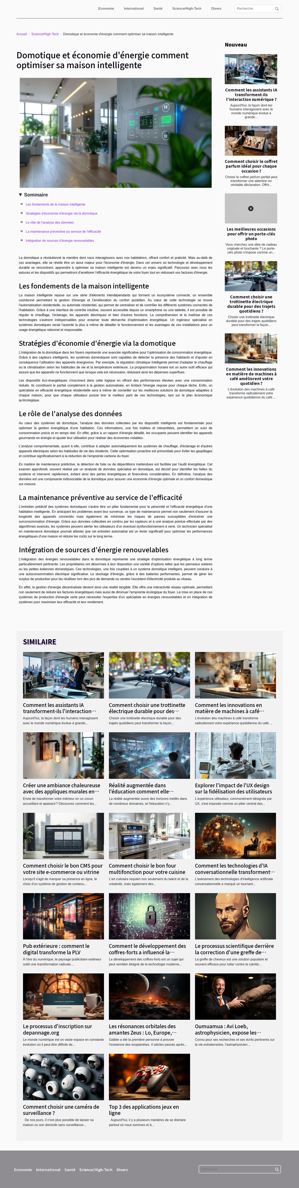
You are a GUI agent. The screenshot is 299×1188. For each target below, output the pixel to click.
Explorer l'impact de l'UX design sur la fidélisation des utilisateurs (233, 788)
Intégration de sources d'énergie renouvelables (60, 240)
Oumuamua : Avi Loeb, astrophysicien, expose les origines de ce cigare (225, 1032)
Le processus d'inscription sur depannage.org (57, 1029)
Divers (216, 8)
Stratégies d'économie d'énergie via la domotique (62, 213)
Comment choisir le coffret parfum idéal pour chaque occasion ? (251, 166)
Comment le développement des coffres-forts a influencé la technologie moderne (147, 952)
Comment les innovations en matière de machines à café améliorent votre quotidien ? (251, 376)
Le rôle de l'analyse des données (50, 222)
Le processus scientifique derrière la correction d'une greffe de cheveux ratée (234, 952)
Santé (158, 8)
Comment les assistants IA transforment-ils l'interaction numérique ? (251, 94)
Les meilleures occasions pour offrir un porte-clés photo (251, 233)
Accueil (21, 34)
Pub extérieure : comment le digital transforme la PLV (56, 949)
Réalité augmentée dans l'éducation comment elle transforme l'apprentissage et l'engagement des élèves (144, 794)
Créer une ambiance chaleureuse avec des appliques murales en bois (61, 791)
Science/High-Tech (187, 8)
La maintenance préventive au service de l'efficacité (63, 231)
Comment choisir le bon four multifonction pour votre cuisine (147, 868)
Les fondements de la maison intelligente (55, 204)
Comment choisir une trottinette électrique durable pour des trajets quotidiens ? (251, 304)
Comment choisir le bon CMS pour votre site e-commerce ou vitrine (63, 868)
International (134, 8)
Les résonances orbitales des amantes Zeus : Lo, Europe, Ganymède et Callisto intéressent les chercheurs (148, 1035)
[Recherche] (257, 9)
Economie (106, 8)
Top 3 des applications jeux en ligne (144, 1109)
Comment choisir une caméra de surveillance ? (61, 1109)
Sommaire (36, 194)
